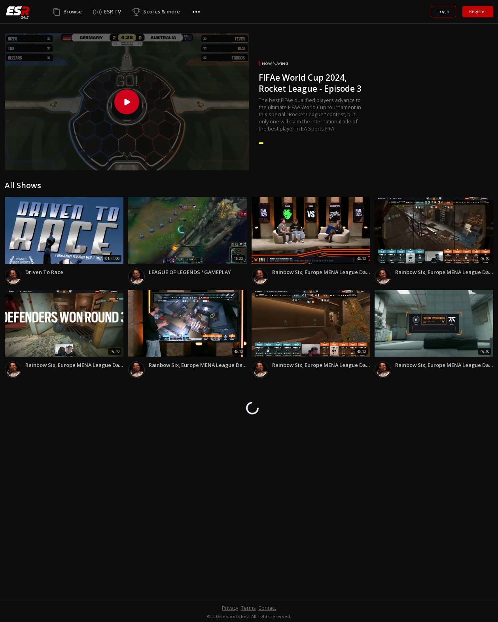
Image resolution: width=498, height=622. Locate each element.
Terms (248, 607)
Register (478, 11)
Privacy (230, 607)
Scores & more (161, 11)
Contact (267, 607)
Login (443, 11)
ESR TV (112, 11)
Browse (72, 11)
